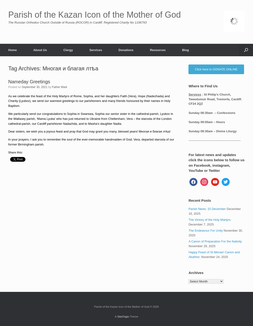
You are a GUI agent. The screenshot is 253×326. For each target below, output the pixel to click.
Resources (157, 50)
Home (12, 50)
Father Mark (59, 87)
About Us (40, 50)
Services (95, 50)
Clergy (68, 50)
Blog (185, 50)
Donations (126, 50)
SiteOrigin (123, 316)
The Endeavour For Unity (205, 230)
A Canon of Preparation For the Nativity (215, 241)
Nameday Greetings (29, 81)
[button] (246, 50)
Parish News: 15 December (207, 209)
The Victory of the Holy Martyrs (209, 219)
